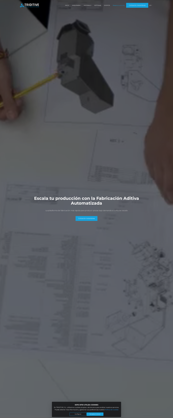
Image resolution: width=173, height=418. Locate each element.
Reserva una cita (119, 5)
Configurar (78, 414)
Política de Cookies (111, 410)
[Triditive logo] (29, 5)
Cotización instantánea (137, 5)
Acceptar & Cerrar (95, 414)
